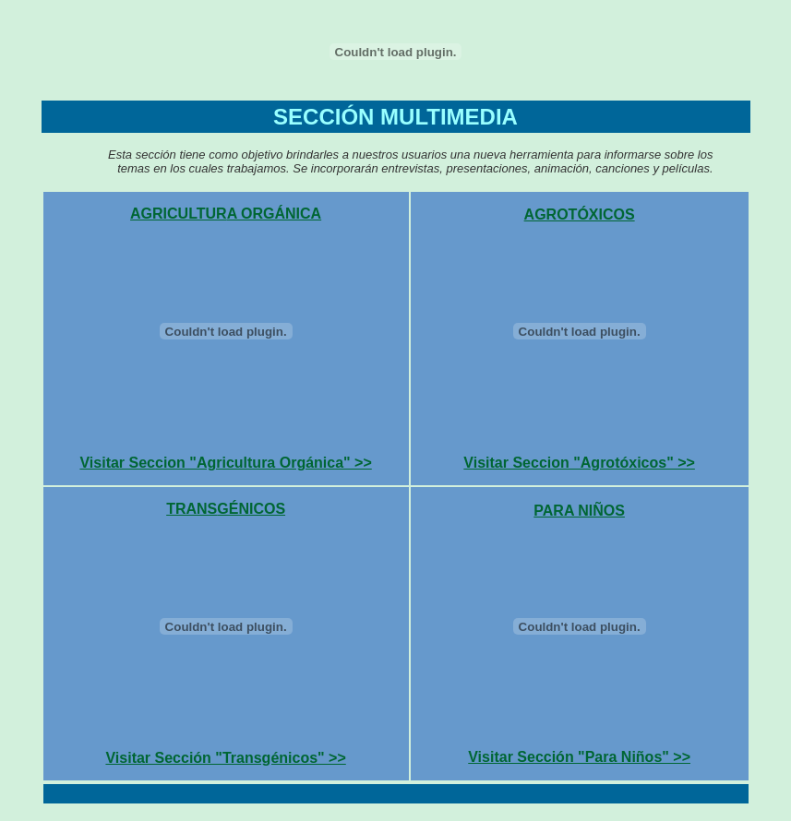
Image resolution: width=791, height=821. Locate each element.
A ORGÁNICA (274, 213)
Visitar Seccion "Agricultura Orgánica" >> (225, 462)
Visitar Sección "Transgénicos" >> (225, 758)
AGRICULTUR (178, 213)
